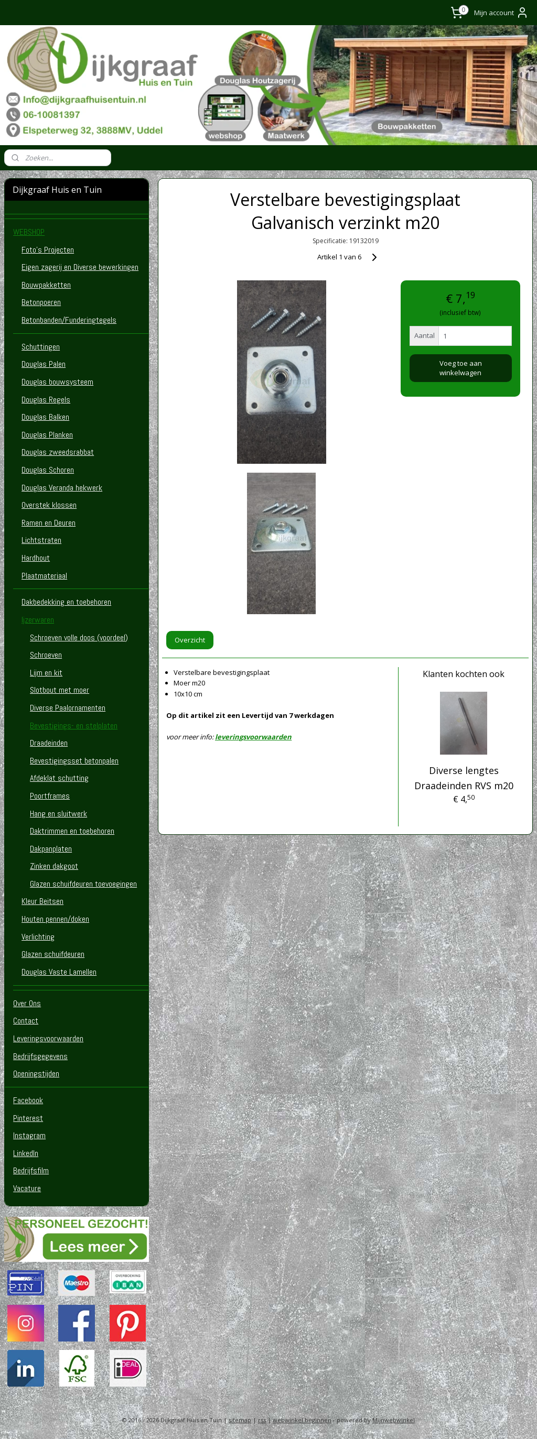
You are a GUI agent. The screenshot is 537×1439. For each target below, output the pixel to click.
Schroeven (46, 654)
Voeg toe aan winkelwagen (460, 367)
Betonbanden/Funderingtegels (69, 319)
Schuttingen (41, 346)
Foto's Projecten (48, 249)
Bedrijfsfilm (31, 1170)
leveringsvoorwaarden (253, 737)
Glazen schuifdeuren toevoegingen (83, 883)
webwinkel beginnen (302, 1420)
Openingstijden (36, 1073)
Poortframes (50, 795)
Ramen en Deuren (49, 522)
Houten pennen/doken (55, 918)
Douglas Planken (47, 434)
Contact (25, 1020)
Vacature (27, 1188)
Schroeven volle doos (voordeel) (79, 637)
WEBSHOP (29, 231)
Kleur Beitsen (42, 901)
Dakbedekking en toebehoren (66, 601)
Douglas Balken (45, 416)
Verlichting (38, 936)
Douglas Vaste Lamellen (59, 971)
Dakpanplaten (51, 848)
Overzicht (190, 640)
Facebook (28, 1100)
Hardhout (36, 557)
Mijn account (501, 12)
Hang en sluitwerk (58, 813)
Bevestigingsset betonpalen (74, 760)
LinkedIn (25, 1153)
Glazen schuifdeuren (53, 954)
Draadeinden (49, 742)
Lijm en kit (46, 672)
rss (262, 1420)
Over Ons (27, 1003)
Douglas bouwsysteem (57, 381)
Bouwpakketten (46, 284)
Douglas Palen (44, 363)
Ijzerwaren (38, 619)
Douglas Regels (46, 399)
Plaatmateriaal (44, 575)
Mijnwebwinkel (393, 1420)
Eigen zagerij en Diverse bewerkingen (80, 266)
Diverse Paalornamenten (67, 707)
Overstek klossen (49, 504)
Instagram (29, 1135)
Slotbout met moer (59, 689)
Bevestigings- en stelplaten (73, 725)
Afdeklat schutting (59, 777)
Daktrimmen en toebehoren (72, 830)
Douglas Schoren (48, 469)
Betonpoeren (41, 302)
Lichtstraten (41, 540)
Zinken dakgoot (54, 865)
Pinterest (28, 1118)
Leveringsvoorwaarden (48, 1038)
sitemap (240, 1420)
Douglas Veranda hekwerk (62, 487)
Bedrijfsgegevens (40, 1056)
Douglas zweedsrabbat (58, 451)
